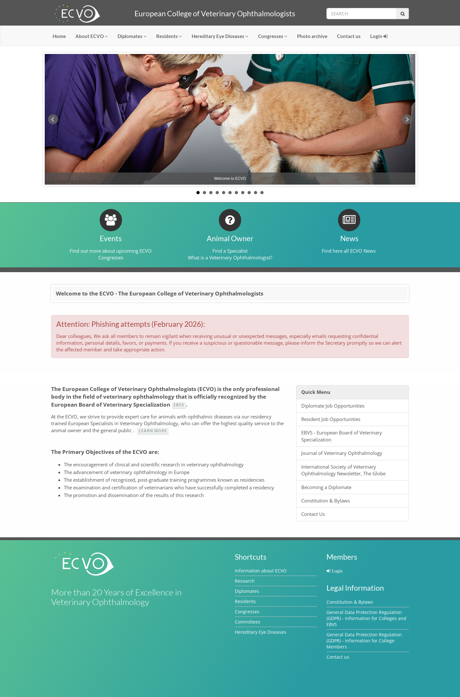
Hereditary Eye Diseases (220, 36)
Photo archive (312, 36)
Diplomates (132, 36)
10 (255, 192)
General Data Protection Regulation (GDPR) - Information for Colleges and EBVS (366, 618)
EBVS (178, 405)
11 (262, 192)
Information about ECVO (261, 571)
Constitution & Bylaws (349, 602)
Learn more (153, 430)
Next (407, 119)
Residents (169, 36)
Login (378, 36)
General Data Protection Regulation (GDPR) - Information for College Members (364, 641)
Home (59, 36)
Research (245, 581)
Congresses (273, 36)
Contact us (349, 36)
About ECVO (91, 36)
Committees (247, 622)
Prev (53, 119)
